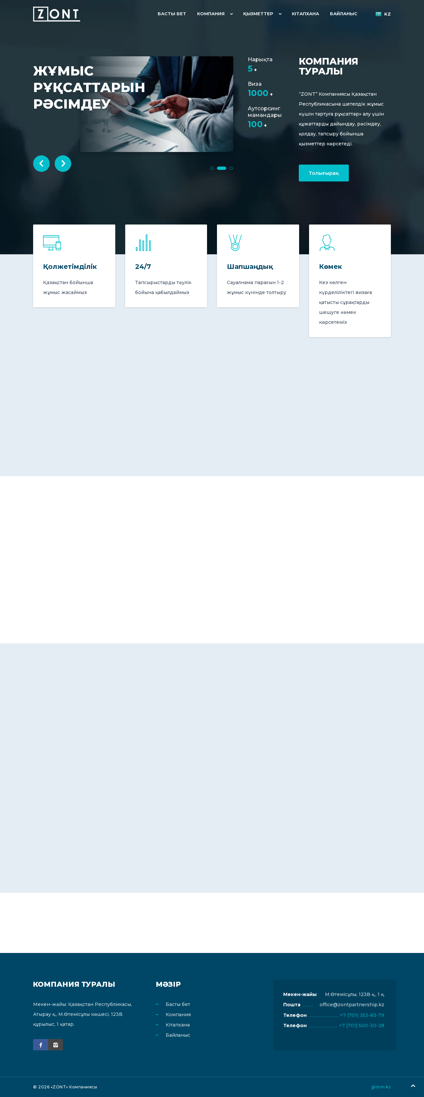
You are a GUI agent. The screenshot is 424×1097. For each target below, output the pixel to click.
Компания (213, 14)
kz (383, 14)
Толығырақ (324, 173)
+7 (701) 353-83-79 (362, 1015)
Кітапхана (306, 14)
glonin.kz (381, 1086)
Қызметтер (260, 14)
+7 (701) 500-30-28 (361, 1026)
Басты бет (175, 14)
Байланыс (344, 14)
